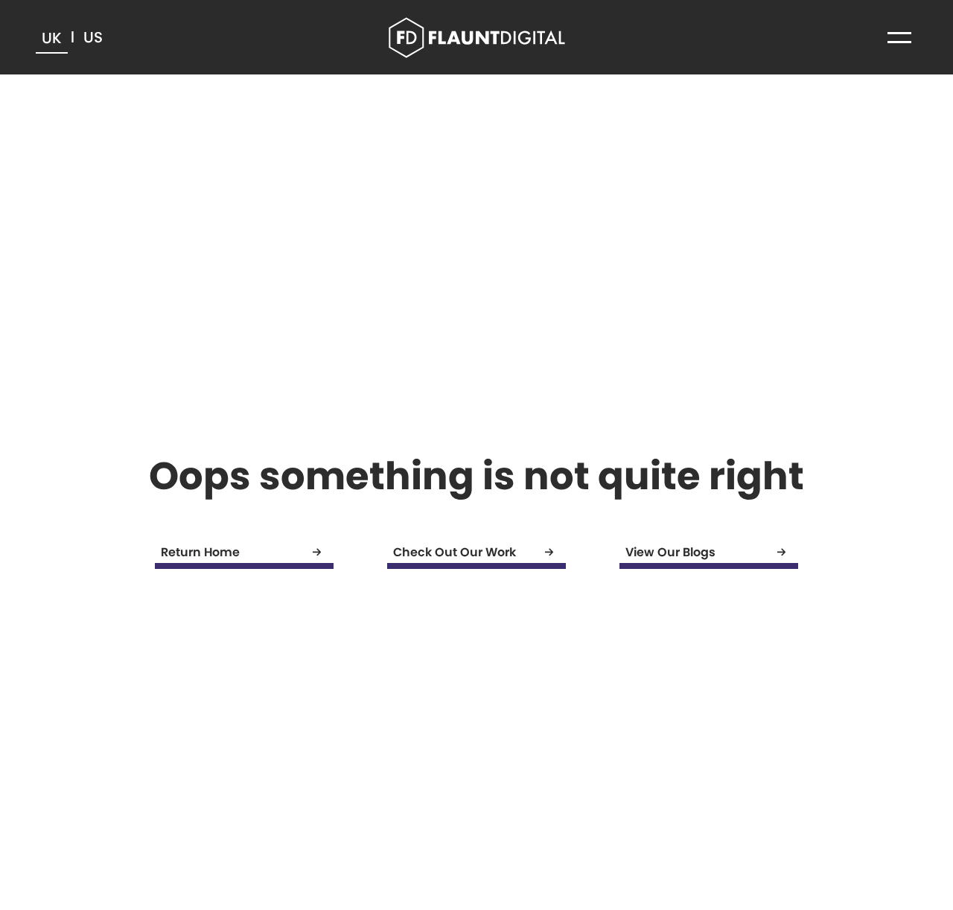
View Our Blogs (711, 552)
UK (52, 38)
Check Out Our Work (479, 552)
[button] (899, 37)
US (93, 37)
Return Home (247, 552)
